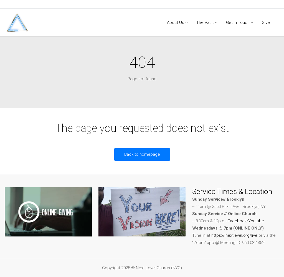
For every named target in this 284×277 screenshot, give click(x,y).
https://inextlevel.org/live (234, 235)
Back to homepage (142, 154)
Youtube (256, 220)
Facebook (237, 220)
